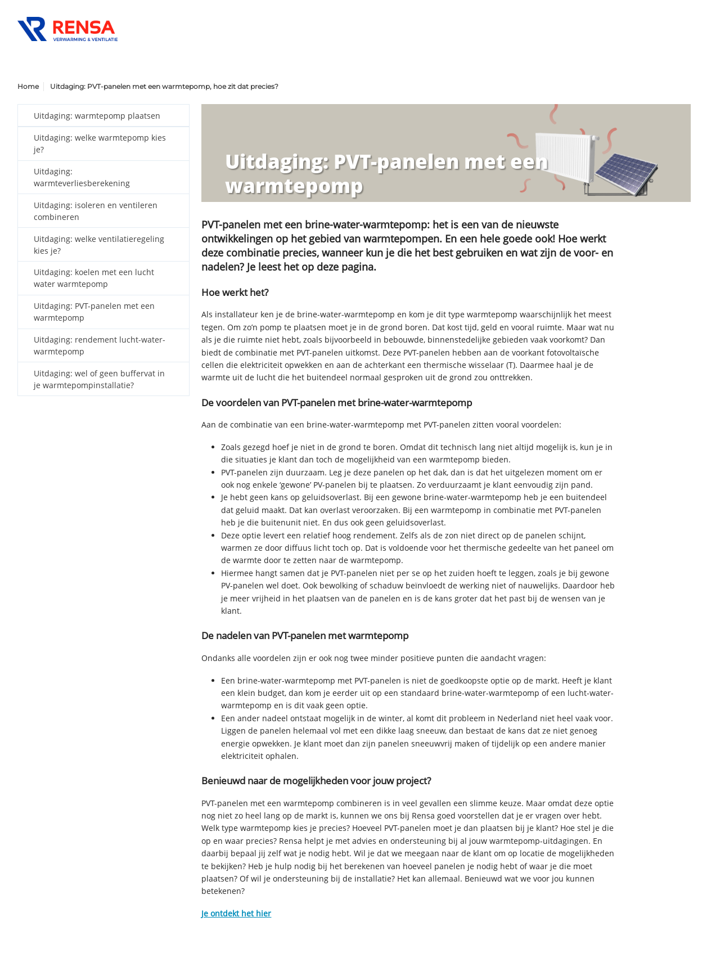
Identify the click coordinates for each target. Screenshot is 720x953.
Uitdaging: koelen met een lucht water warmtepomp (94, 278)
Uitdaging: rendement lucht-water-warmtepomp (99, 345)
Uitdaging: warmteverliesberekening (82, 177)
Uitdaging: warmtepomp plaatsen (97, 115)
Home (28, 86)
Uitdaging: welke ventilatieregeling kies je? (99, 244)
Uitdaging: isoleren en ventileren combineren (96, 211)
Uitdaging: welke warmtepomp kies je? (100, 143)
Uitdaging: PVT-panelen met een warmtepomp (94, 311)
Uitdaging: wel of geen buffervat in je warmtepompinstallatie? (99, 379)
